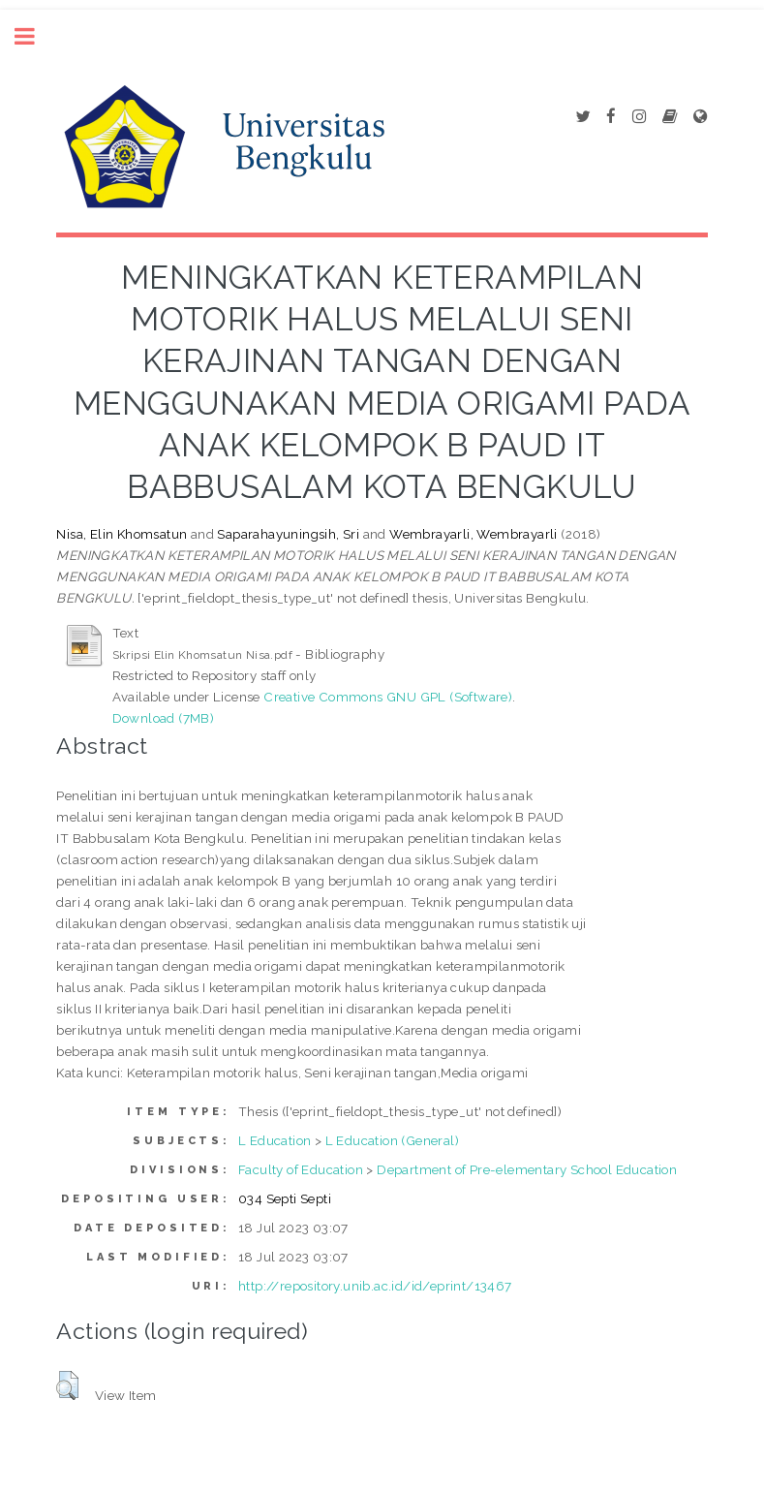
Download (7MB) (163, 718)
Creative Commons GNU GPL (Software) (387, 696)
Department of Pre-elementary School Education (527, 1169)
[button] (67, 1385)
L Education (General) (392, 1140)
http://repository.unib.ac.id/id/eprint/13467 (375, 1285)
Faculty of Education (300, 1169)
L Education (274, 1140)
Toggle (35, 36)
